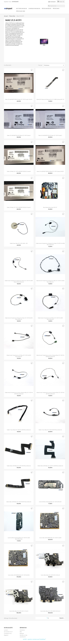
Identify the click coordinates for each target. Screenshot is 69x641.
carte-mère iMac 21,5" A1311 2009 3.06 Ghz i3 (50, 611)
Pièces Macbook (46, 8)
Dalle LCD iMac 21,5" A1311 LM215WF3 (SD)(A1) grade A (19, 207)
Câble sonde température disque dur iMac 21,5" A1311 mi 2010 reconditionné (19, 318)
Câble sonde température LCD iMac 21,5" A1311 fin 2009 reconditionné (50, 318)
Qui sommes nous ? (8, 631)
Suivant (62, 618)
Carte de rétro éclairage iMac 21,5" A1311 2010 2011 (50, 501)
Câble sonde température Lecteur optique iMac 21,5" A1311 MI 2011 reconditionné (50, 393)
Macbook (22, 633)
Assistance (22, 630)
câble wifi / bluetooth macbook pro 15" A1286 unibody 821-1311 (50, 99)
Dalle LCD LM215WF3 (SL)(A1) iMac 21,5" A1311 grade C (50, 135)
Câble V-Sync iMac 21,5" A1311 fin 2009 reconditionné (19, 429)
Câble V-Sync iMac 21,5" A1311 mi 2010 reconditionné (50, 429)
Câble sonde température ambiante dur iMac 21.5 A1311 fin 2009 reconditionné (50, 244)
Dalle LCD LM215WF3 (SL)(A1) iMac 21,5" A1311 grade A (19, 135)
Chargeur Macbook (34, 8)
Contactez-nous (8, 633)
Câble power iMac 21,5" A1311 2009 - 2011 (19, 243)
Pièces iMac (56, 8)
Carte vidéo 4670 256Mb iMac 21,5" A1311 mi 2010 (18, 575)
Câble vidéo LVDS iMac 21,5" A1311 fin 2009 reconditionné (50, 465)
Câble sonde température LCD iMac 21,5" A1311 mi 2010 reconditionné (19, 356)
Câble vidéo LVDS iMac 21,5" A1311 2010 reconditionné (19, 465)
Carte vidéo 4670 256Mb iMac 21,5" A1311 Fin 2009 (50, 537)
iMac (21, 631)
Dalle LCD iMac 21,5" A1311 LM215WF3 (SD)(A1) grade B (19, 171)
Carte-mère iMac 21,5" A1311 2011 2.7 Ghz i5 (18, 611)
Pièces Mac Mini (20, 11)
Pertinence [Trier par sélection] (54, 65)
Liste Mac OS (22, 636)
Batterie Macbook (21, 8)
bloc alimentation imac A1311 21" (50, 207)
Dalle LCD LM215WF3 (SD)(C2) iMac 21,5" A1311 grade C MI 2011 (18, 99)
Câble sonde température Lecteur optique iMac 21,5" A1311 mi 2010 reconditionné (19, 393)
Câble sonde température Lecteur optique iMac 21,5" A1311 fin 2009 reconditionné (50, 356)
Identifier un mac (23, 635)
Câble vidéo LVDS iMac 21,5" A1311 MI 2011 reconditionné (18, 501)
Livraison (6, 630)
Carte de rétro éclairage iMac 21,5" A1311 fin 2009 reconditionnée (19, 538)
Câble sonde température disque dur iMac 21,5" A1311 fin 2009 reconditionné (50, 281)
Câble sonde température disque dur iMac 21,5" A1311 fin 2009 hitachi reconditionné (19, 281)
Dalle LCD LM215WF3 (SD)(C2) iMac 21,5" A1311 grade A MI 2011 (50, 171)
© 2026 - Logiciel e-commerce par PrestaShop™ (34, 639)
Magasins (6, 635)
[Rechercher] (56, 6)
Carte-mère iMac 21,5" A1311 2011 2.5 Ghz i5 (50, 575)
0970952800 (15, 1)
